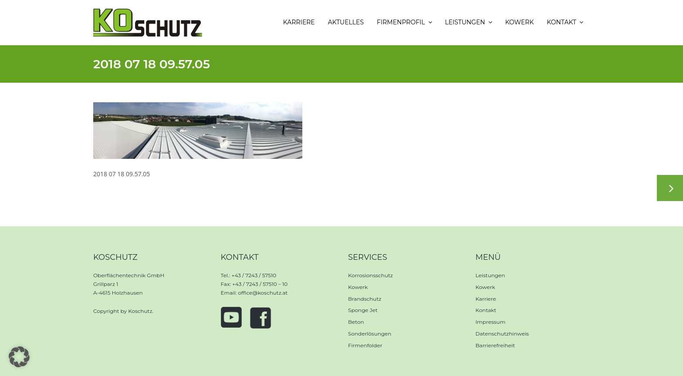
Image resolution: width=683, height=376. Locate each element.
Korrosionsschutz (370, 275)
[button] (19, 357)
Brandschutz (364, 298)
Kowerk (358, 287)
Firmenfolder (365, 345)
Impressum (491, 322)
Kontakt (486, 310)
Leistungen (490, 275)
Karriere (486, 298)
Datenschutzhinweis (502, 333)
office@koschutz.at (262, 292)
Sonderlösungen (369, 333)
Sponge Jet (363, 310)
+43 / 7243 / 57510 (253, 275)
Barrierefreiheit (495, 345)
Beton (356, 322)
